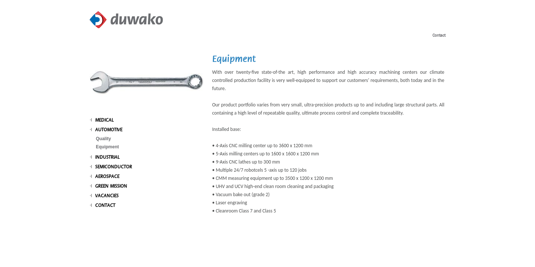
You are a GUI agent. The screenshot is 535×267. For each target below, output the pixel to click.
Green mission (111, 186)
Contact (438, 35)
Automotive (108, 130)
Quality (103, 138)
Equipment (107, 146)
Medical (104, 120)
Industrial (107, 157)
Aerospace (107, 176)
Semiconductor (113, 167)
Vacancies (107, 196)
